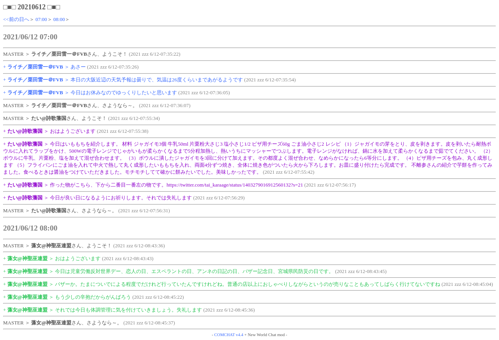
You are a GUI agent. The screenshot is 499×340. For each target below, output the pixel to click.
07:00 (41, 19)
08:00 (59, 19)
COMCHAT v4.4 (228, 334)
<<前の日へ (16, 19)
